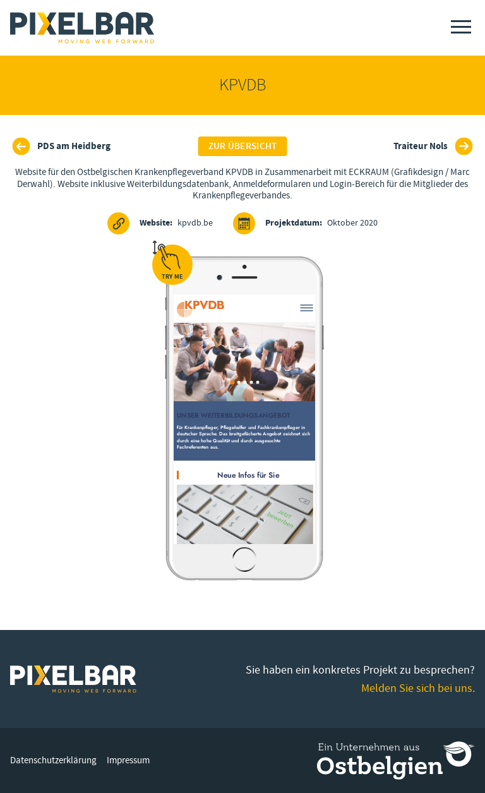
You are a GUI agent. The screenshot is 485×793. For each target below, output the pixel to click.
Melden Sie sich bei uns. (418, 688)
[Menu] (461, 27)
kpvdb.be (160, 223)
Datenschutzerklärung (53, 760)
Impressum (128, 760)
